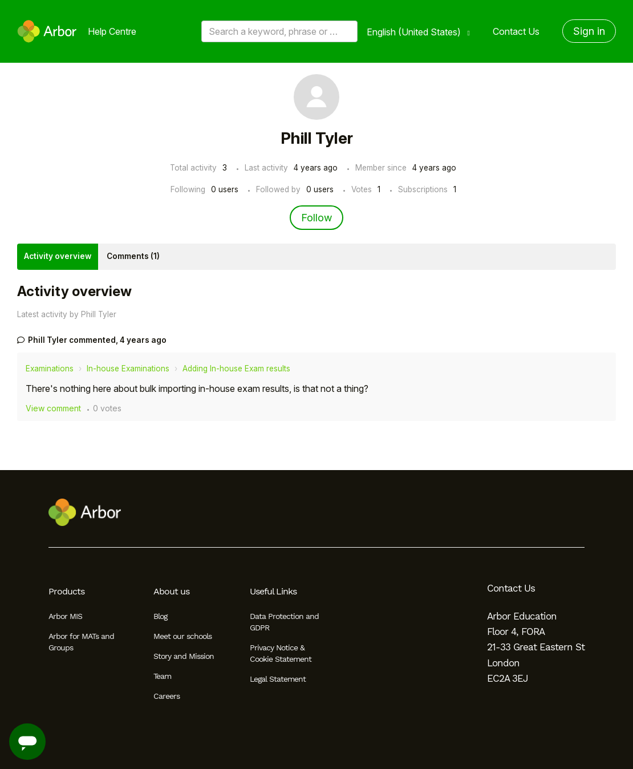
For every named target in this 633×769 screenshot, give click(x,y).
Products (66, 591)
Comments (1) (133, 256)
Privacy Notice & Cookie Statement (280, 653)
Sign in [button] (589, 31)
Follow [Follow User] (316, 218)
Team (162, 676)
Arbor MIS (65, 616)
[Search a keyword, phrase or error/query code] (279, 31)
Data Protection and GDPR (284, 622)
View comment (53, 408)
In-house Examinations (128, 368)
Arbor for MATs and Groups (81, 642)
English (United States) (415, 32)
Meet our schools (182, 636)
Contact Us (516, 31)
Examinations (50, 368)
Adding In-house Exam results (236, 368)
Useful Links (273, 591)
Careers (166, 696)
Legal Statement (278, 678)
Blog (160, 616)
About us (171, 591)
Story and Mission (183, 656)
